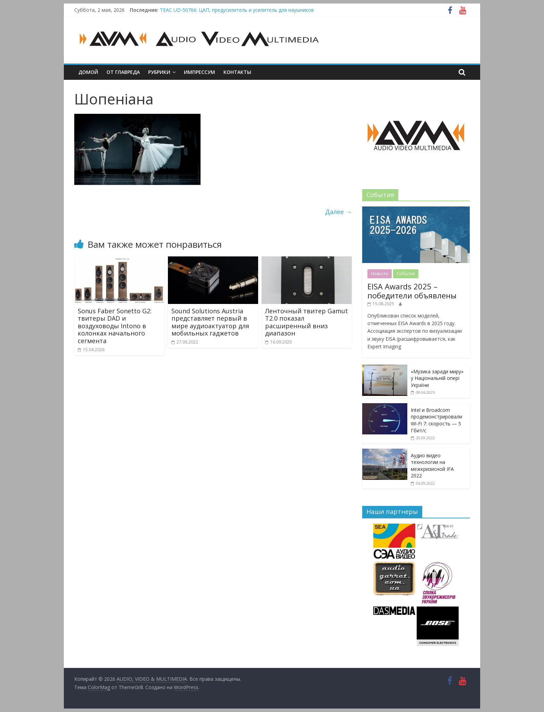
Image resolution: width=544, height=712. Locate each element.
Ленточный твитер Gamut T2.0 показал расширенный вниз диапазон (306, 322)
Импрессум (199, 72)
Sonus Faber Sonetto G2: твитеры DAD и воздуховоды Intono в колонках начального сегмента (115, 326)
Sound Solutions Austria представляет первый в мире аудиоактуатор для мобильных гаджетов (210, 322)
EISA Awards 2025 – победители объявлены (412, 290)
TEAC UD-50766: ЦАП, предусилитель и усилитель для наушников (237, 10)
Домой (88, 72)
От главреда (123, 72)
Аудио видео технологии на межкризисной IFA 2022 (432, 465)
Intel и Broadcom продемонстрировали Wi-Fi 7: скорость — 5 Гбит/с (436, 420)
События (406, 274)
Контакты (237, 72)
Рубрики (159, 72)
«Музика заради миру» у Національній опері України (437, 378)
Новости (379, 274)
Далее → (338, 211)
